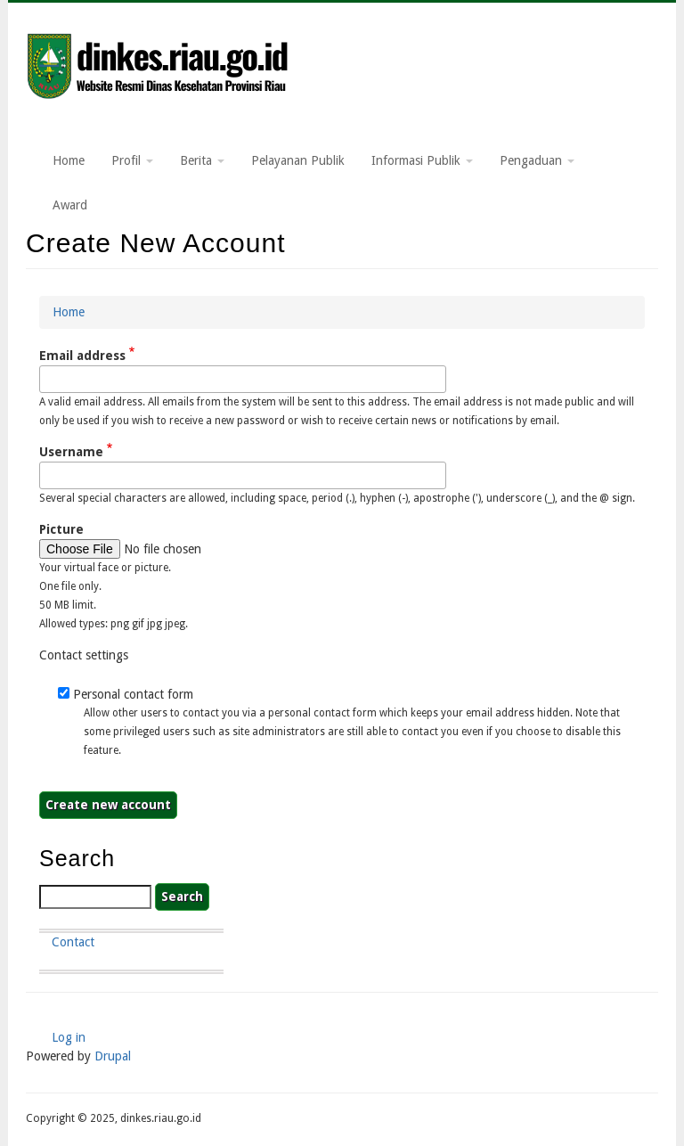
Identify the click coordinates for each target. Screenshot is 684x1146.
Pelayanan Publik (298, 160)
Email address (82, 355)
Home (69, 160)
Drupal (112, 1056)
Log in (69, 1037)
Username (71, 452)
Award (70, 205)
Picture (61, 529)
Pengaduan (537, 160)
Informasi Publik (422, 160)
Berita (202, 160)
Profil (132, 160)
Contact (73, 942)
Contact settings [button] (83, 655)
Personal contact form (133, 694)
